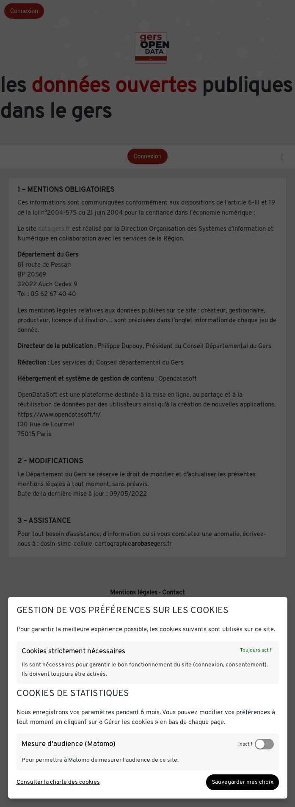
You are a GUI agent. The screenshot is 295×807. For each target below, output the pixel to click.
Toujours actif (255, 650)
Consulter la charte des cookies (58, 782)
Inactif (245, 744)
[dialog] (147, 698)
